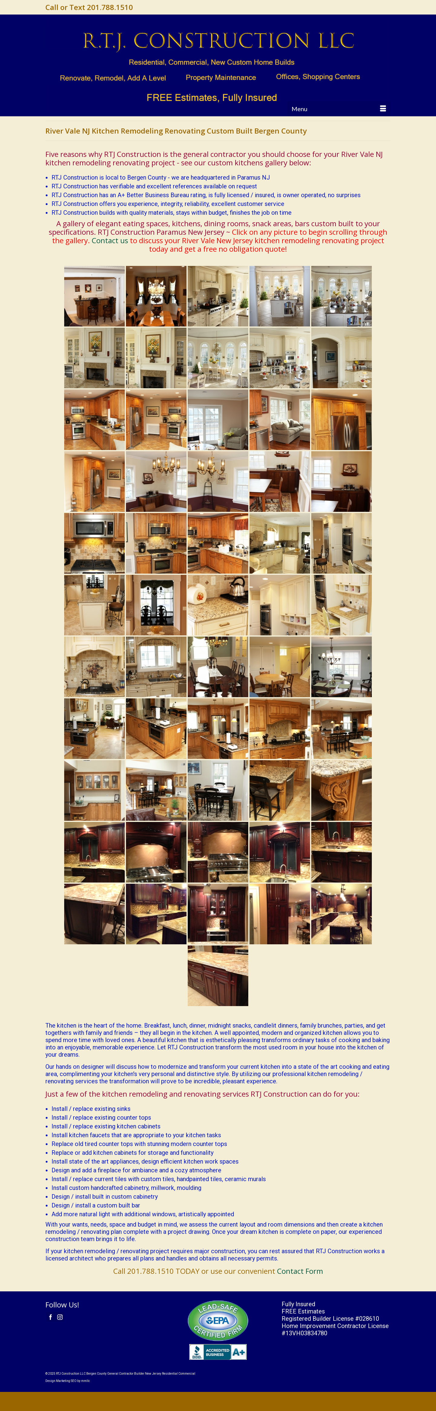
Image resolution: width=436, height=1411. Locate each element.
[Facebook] (50, 1317)
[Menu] (339, 108)
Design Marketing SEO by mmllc (67, 1381)
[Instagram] (60, 1317)
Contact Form (300, 1271)
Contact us (110, 240)
